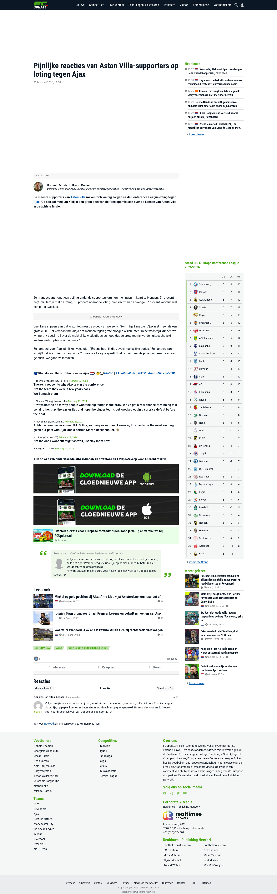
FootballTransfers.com (177, 841)
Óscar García (41, 752)
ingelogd (49, 719)
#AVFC (108, 369)
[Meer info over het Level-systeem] (177, 684)
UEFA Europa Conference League (88, 644)
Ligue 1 (103, 747)
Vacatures (112, 879)
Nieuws (79, 5)
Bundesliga (105, 752)
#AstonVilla (156, 369)
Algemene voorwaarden (146, 879)
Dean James (41, 757)
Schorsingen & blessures (143, 5)
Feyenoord (40, 805)
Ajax (36, 198)
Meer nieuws (195, 134)
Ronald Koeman (43, 742)
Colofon (181, 879)
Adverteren (84, 879)
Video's (184, 5)
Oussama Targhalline (46, 777)
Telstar (38, 830)
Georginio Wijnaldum (46, 747)
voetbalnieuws (171, 746)
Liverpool (39, 835)
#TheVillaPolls (126, 369)
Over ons (70, 879)
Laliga (102, 757)
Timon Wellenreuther (46, 772)
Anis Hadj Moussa (44, 762)
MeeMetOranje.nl (214, 861)
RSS (194, 879)
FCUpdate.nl (170, 741)
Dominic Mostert (58, 181)
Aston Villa (78, 193)
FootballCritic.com (215, 841)
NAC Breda (40, 845)
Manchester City (43, 820)
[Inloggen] (241, 6)
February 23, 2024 (78, 377)
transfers (180, 763)
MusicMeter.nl (212, 851)
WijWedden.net (172, 856)
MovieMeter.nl (172, 851)
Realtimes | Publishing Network (138, 888)
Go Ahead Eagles (44, 825)
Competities (96, 5)
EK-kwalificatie (107, 767)
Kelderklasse (201, 5)
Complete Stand (197, 562)
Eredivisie (104, 742)
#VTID (170, 369)
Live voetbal (116, 5)
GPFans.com (211, 846)
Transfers (169, 5)
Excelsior (39, 840)
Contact (98, 879)
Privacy (125, 879)
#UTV (142, 369)
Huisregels (167, 879)
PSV (36, 800)
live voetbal (174, 758)
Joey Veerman (42, 767)
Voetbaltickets (222, 5)
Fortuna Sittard (43, 815)
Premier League (108, 772)
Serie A (103, 762)
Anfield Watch (172, 861)
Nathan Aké (41, 782)
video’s (210, 763)
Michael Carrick (43, 787)
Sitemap (206, 879)
